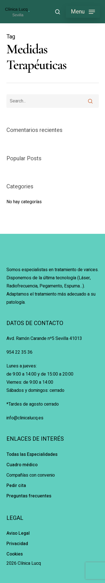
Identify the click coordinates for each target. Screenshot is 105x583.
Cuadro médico (22, 464)
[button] (83, 12)
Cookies (14, 554)
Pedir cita (16, 485)
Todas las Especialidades (31, 454)
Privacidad (17, 543)
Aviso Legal (18, 533)
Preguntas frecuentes (28, 496)
